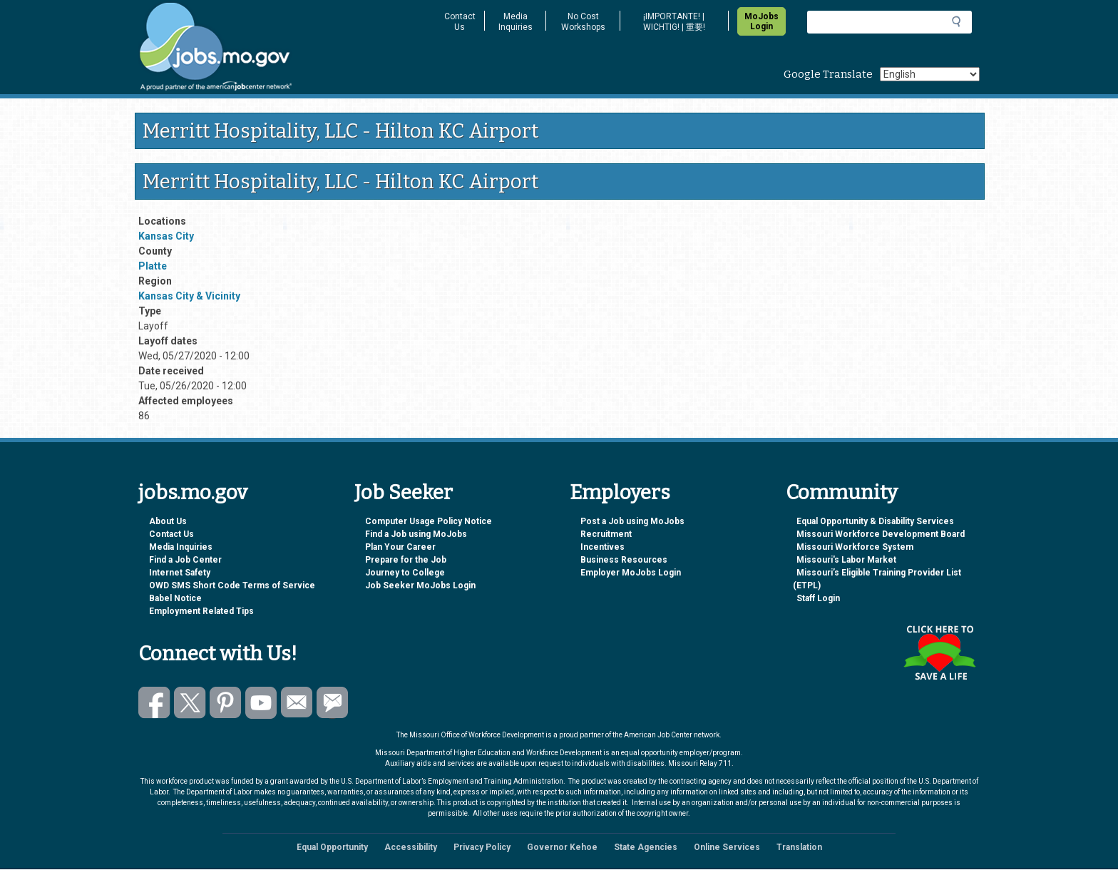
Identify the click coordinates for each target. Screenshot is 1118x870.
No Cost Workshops (583, 21)
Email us (297, 703)
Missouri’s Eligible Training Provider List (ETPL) (877, 579)
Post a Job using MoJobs (632, 521)
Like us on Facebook (154, 703)
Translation (799, 847)
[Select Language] (930, 74)
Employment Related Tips (201, 611)
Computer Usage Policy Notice (428, 521)
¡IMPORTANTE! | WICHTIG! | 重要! (674, 21)
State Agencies (645, 847)
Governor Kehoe (562, 847)
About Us (168, 521)
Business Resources (623, 560)
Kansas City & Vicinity (189, 296)
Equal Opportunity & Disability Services (875, 521)
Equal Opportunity (332, 847)
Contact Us (460, 21)
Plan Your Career (400, 547)
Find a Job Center (185, 560)
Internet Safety (179, 573)
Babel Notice (175, 598)
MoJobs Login (761, 21)
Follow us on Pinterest (226, 703)
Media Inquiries (515, 21)
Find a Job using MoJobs (416, 534)
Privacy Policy (482, 847)
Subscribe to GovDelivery (333, 703)
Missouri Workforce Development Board (880, 534)
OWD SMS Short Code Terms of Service (232, 585)
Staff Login (818, 598)
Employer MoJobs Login (630, 573)
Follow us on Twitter (190, 703)
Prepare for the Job (405, 560)
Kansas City (166, 236)
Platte (152, 266)
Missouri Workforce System (854, 547)
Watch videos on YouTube (261, 703)
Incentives (602, 547)
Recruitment (606, 534)
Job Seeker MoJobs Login (420, 585)
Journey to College (405, 573)
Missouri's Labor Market (846, 560)
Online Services (727, 847)
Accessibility (410, 847)
